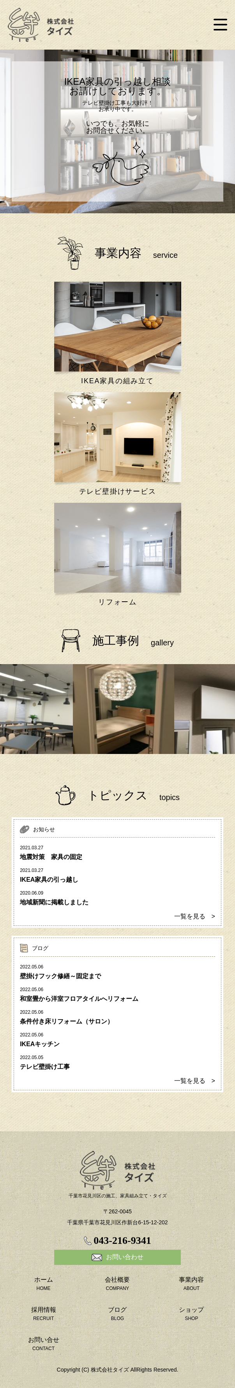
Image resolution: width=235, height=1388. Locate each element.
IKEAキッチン (40, 1044)
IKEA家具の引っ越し (49, 879)
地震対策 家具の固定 (51, 857)
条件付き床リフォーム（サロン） (66, 1021)
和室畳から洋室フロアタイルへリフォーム (79, 998)
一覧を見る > (194, 916)
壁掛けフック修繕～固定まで (60, 976)
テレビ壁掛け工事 (45, 1066)
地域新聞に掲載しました (54, 902)
